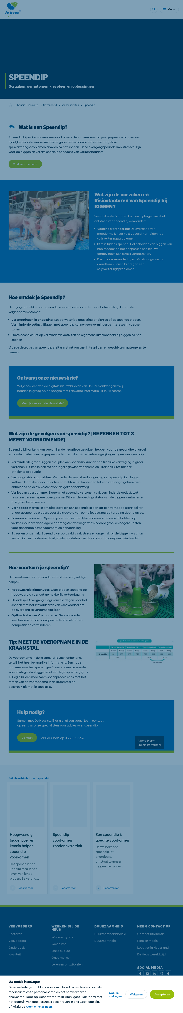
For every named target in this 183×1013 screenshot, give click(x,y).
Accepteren (162, 994)
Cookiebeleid (89, 1001)
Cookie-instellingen (114, 994)
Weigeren (136, 994)
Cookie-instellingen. (39, 1006)
